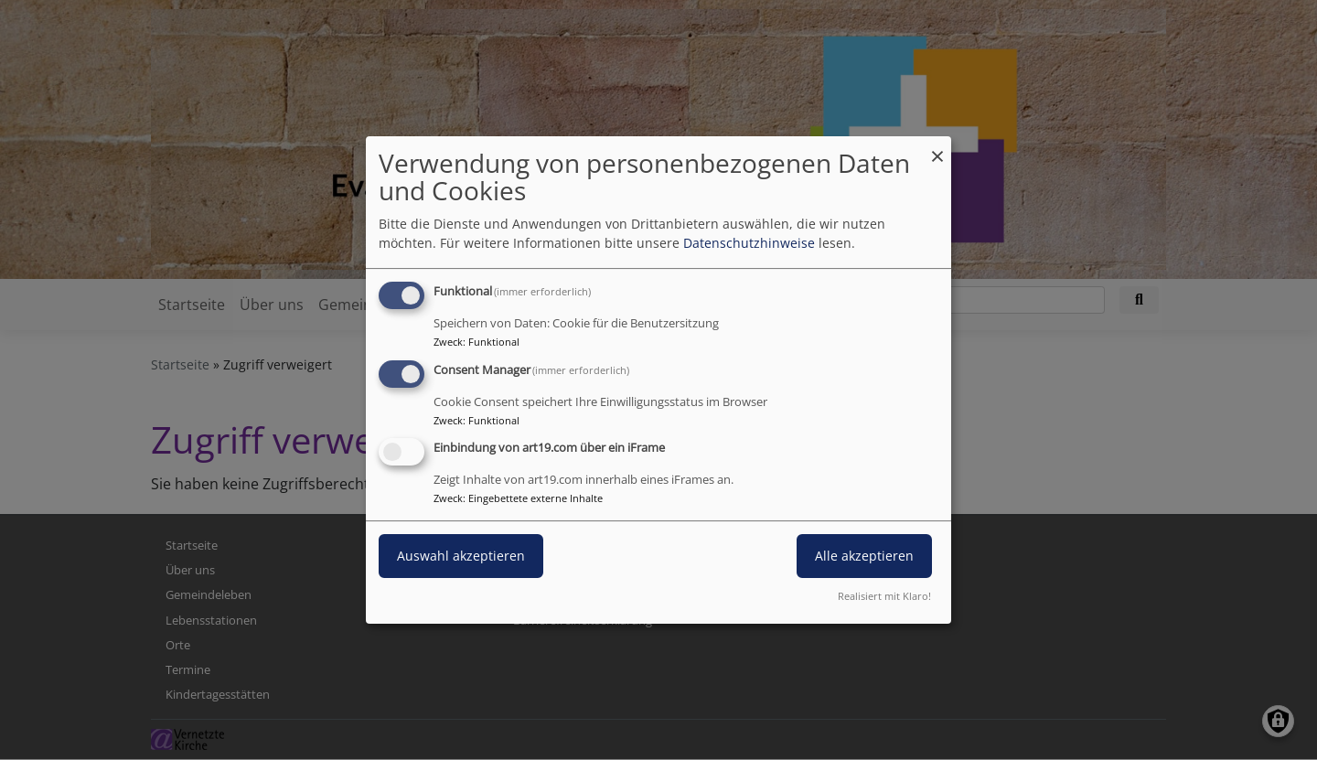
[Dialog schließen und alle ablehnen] (937, 147)
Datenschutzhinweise (749, 243)
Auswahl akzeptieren (461, 556)
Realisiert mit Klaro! (884, 596)
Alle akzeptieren (864, 556)
